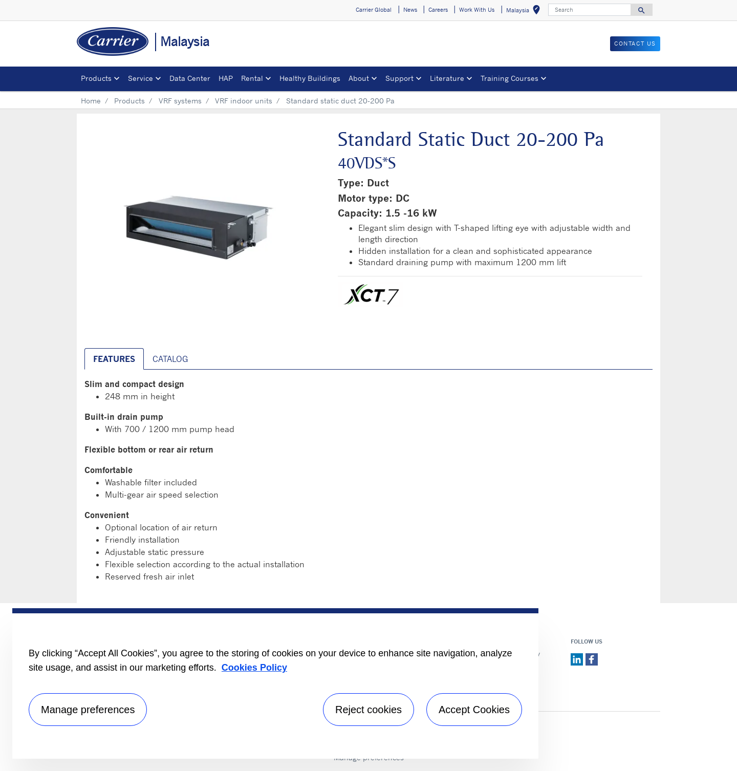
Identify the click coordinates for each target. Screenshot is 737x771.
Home (91, 100)
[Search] (589, 10)
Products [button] (96, 78)
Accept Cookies (474, 709)
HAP (226, 78)
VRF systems (180, 100)
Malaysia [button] (525, 11)
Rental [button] (252, 78)
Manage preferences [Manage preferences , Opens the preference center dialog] (88, 709)
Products (129, 100)
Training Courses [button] (509, 78)
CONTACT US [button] (635, 43)
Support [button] (399, 78)
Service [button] (140, 78)
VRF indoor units (243, 100)
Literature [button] (447, 78)
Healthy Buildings (309, 78)
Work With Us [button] (476, 9)
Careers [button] (438, 9)
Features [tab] (114, 359)
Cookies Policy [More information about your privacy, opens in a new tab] (254, 667)
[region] (275, 683)
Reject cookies (368, 709)
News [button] (410, 9)
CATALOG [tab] (170, 359)
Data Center (189, 78)
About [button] (359, 78)
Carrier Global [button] (374, 9)
